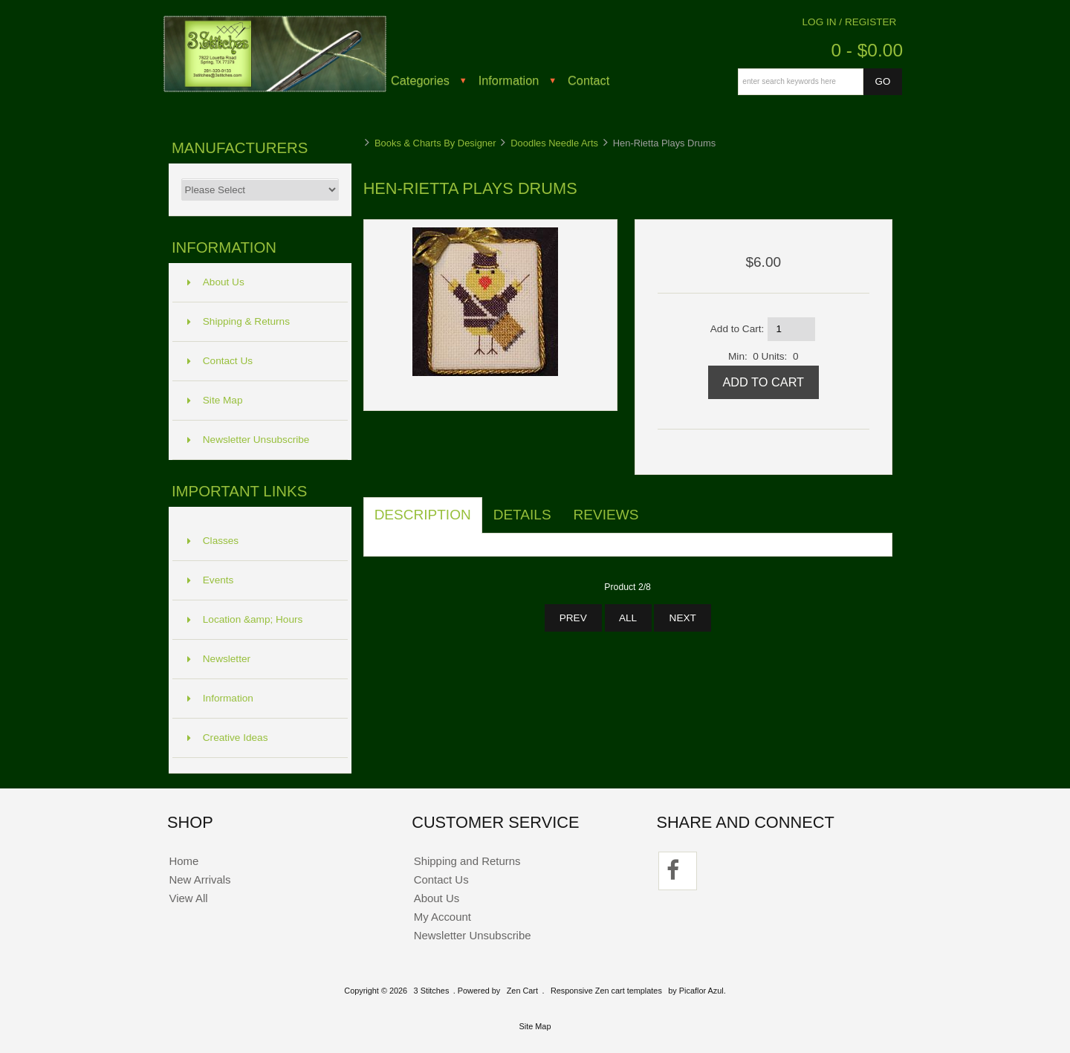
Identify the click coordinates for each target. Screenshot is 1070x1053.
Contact (588, 80)
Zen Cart (522, 990)
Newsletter (218, 658)
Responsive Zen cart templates (606, 990)
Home (183, 861)
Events (210, 580)
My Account (442, 916)
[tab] (660, 506)
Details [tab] (522, 514)
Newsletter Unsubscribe (248, 439)
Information (509, 80)
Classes (213, 540)
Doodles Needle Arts (554, 143)
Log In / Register (849, 21)
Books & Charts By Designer (435, 143)
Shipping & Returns (238, 321)
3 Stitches (432, 990)
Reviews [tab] (606, 514)
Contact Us (220, 360)
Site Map (215, 400)
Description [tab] (422, 514)
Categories (420, 80)
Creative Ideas (227, 737)
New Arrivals (199, 879)
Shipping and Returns (467, 861)
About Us (215, 282)
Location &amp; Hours (245, 619)
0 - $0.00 (867, 50)
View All (188, 898)
